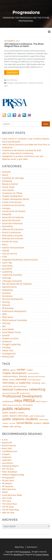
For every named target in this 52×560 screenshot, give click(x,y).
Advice (5, 175)
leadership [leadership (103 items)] (25, 383)
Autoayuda (7, 181)
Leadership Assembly (12, 275)
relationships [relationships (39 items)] (43, 419)
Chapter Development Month (15, 199)
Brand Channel (9, 445)
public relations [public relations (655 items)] (16, 409)
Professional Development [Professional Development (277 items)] (22, 396)
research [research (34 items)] (5, 423)
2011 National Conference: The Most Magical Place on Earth (24, 45)
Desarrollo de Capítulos (13, 217)
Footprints (7, 457)
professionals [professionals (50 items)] (7, 401)
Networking (7, 290)
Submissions (32, 547)
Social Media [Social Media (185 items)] (24, 422)
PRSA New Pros (9, 489)
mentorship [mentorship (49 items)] (7, 386)
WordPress (18, 554)
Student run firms (10, 338)
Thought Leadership (11, 344)
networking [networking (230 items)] (37, 389)
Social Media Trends (11, 332)
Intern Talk (7, 263)
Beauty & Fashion (10, 184)
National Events (36, 83)
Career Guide (8, 187)
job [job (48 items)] (17, 383)
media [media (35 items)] (43, 383)
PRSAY (5, 492)
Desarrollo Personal (11, 220)
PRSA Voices (7, 317)
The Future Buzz (9, 503)
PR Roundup (8, 308)
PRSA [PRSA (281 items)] (18, 401)
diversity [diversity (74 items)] (23, 376)
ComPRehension (9, 451)
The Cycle (6, 501)
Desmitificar (7, 226)
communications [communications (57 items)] (10, 376)
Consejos (6, 208)
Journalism (7, 269)
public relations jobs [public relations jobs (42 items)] (37, 416)
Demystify (6, 214)
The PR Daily (8, 506)
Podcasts (6, 305)
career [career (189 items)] (21, 369)
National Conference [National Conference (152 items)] (15, 389)
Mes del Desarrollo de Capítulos (17, 284)
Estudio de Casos (10, 241)
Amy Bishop (11, 80)
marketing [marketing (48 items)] (35, 383)
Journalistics (7, 463)
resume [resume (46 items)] (12, 423)
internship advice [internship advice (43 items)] (34, 380)
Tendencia (7, 341)
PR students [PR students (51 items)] (28, 405)
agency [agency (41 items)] (13, 370)
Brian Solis (7, 448)
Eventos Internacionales (13, 248)
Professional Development (14, 311)
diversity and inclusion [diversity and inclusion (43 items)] (36, 376)
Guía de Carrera (9, 253)
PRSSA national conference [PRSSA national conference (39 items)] (12, 405)
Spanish (6, 335)
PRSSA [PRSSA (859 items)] (29, 401)
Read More (12, 72)
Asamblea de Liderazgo (13, 178)
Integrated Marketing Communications (20, 260)
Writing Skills (8, 357)
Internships (7, 266)
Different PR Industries (12, 229)
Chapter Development (17, 83)
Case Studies (8, 190)
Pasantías (6, 293)
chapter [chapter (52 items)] (29, 370)
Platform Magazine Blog (13, 474)
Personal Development (12, 299)
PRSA (4, 314)
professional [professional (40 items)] (25, 393)
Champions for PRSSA (12, 193)
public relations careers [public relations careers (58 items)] (13, 413)
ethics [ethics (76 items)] (5, 379)
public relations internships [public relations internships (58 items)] (15, 416)
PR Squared (7, 486)
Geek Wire (7, 460)
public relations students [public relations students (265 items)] (20, 419)
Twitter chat (7, 350)
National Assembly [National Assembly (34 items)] (19, 386)
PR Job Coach (8, 480)
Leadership (7, 272)
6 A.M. (5, 439)
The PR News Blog (10, 509)
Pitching (6, 302)
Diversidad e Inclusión (12, 235)
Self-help (6, 323)
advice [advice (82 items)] (5, 370)
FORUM (5, 251)
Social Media (8, 329)
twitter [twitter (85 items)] (46, 423)
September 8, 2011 (12, 41)
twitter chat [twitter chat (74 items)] (7, 426)
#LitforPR (6, 172)
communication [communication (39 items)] (33, 373)
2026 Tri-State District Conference (17, 153)
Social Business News (12, 495)
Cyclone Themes (42, 554)
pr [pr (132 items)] (18, 393)
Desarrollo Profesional (12, 223)
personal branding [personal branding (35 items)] (9, 393)
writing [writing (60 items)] (17, 427)
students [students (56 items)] (37, 423)
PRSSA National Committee (14, 320)
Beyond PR (7, 442)
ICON (4, 257)
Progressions (25, 551)
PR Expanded (8, 477)
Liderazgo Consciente (12, 281)
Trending (6, 347)
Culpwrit (6, 454)
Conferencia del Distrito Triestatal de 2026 (21, 150)
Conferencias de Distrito (13, 205)
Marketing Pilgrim (10, 466)
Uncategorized (9, 353)
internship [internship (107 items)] (21, 379)
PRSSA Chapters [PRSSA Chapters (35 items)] (41, 401)
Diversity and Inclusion (12, 238)
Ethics (5, 244)
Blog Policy (19, 547)
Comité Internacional (11, 202)
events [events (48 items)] (12, 380)
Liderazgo (6, 278)
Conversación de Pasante (13, 211)
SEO (4, 326)
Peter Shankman (9, 471)
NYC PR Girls (8, 469)
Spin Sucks (7, 498)
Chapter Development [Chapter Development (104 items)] (14, 373)
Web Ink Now (8, 512)
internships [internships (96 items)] (8, 383)
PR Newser (7, 483)
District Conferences (11, 232)
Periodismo (7, 296)
